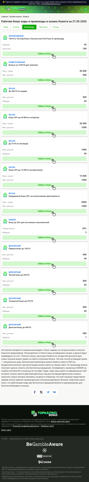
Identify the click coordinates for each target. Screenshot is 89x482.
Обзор (5, 27)
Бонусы (16, 27)
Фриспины (43, 27)
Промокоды (29, 27)
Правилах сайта (47, 426)
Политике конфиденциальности (26, 426)
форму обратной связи (60, 421)
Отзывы (56, 27)
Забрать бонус (47, 54)
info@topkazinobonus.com (51, 4)
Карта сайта (6, 430)
